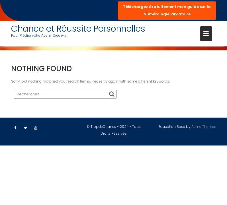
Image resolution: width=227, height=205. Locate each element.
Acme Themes (203, 126)
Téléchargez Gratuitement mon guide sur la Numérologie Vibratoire (167, 10)
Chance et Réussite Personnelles (78, 29)
